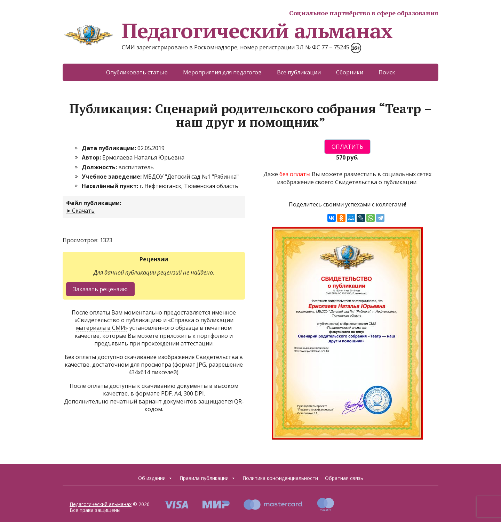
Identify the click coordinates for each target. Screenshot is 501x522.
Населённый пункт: (111, 186)
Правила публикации (208, 478)
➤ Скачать (80, 210)
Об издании (155, 478)
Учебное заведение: (112, 176)
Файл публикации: (93, 203)
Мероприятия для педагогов (222, 72)
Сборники (349, 72)
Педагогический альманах (227, 30)
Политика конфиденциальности (280, 478)
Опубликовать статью (137, 72)
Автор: (92, 157)
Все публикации (299, 72)
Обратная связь (344, 478)
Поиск (387, 72)
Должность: (100, 167)
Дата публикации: (109, 148)
